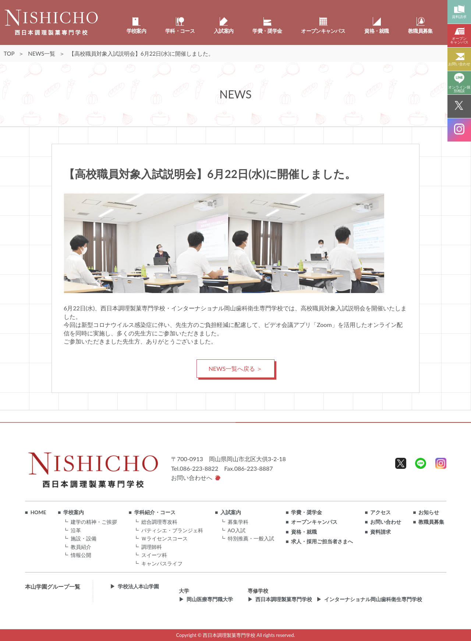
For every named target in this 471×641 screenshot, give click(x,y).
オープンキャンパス (314, 522)
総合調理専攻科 (159, 522)
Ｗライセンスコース (164, 538)
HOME (38, 512)
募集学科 (238, 522)
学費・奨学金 (306, 512)
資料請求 (380, 532)
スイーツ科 (154, 555)
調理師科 (151, 547)
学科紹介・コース (155, 512)
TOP (9, 53)
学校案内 (73, 512)
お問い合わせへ (191, 477)
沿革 (76, 530)
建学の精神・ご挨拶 (94, 522)
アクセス (380, 512)
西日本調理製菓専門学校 (283, 599)
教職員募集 (431, 522)
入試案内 (230, 512)
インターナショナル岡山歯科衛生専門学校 (373, 599)
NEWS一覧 (41, 53)
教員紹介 (81, 547)
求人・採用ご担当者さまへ (322, 541)
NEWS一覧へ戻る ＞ (236, 368)
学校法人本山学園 (138, 586)
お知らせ (428, 512)
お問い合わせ (385, 522)
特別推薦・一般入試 (251, 538)
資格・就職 (304, 532)
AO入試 (236, 530)
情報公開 (81, 555)
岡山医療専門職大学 (210, 599)
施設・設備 (83, 538)
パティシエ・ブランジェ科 (172, 530)
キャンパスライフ (162, 563)
